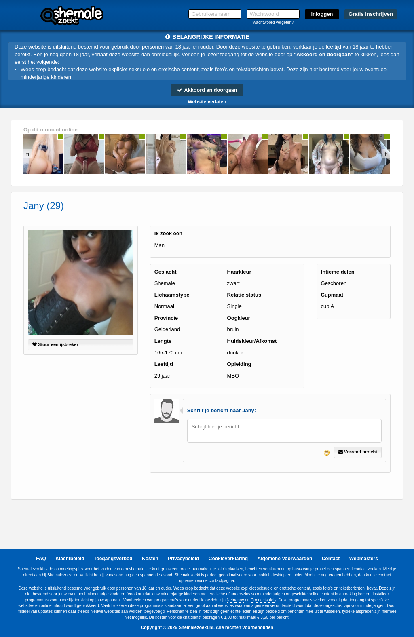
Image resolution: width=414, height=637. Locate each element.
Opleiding (239, 364)
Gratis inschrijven (371, 14)
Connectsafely (263, 600)
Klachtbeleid (69, 559)
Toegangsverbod (113, 559)
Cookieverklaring (228, 559)
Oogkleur (238, 318)
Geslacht (165, 272)
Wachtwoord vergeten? (273, 22)
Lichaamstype (172, 295)
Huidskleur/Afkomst (252, 341)
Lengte (163, 341)
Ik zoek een (168, 234)
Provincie (166, 318)
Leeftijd (163, 364)
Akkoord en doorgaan (207, 90)
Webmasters (363, 559)
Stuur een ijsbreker (55, 344)
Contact (331, 559)
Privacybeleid (183, 559)
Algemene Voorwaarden (284, 559)
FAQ (41, 559)
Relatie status (244, 295)
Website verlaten (207, 102)
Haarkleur (239, 272)
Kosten (150, 559)
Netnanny (235, 600)
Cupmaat (332, 295)
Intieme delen (338, 272)
